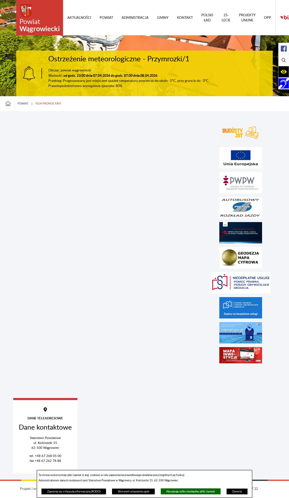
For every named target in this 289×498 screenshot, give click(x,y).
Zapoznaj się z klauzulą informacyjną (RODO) (73, 491)
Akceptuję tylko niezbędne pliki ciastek (190, 491)
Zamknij (237, 491)
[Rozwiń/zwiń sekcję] (283, 48)
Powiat (23, 103)
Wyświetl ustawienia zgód (133, 491)
